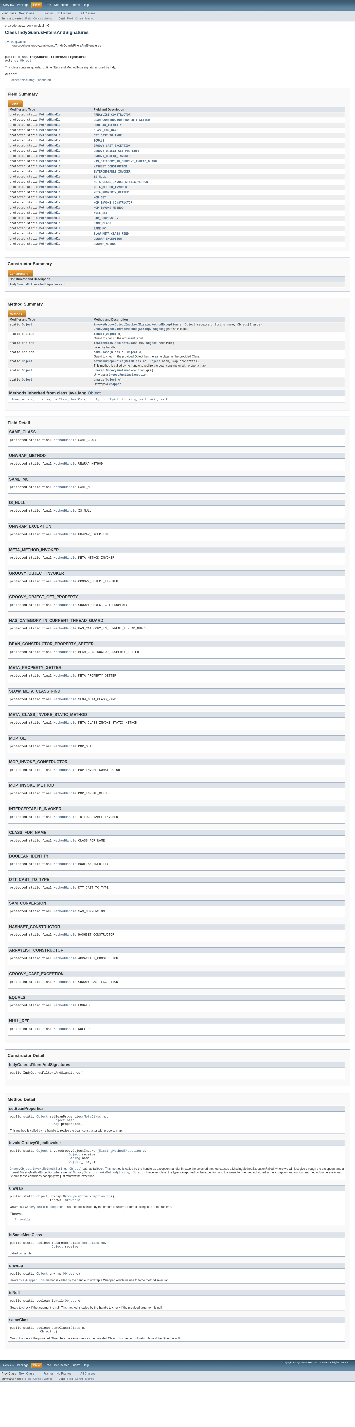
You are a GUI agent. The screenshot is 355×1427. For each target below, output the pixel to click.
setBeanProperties (109, 372)
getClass (61, 412)
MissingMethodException (158, 333)
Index (76, 5)
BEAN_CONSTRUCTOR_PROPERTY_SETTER (122, 122)
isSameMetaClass (107, 353)
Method (47, 18)
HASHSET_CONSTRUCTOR (110, 171)
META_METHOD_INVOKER (110, 192)
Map (175, 372)
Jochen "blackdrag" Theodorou (30, 81)
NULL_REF (101, 219)
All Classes (87, 13)
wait (143, 412)
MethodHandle (49, 116)
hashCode (78, 412)
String (219, 333)
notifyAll (111, 412)
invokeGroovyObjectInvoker (116, 333)
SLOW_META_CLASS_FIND (111, 241)
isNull (99, 343)
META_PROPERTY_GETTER (111, 198)
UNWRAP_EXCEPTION (108, 246)
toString (129, 412)
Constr (37, 18)
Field (28, 18)
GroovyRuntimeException (125, 382)
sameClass (101, 362)
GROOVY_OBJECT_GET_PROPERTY (116, 154)
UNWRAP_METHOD (105, 252)
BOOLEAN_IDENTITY (108, 127)
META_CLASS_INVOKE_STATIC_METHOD (121, 187)
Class (115, 362)
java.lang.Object (15, 42)
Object (26, 62)
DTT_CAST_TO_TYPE (108, 138)
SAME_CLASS (102, 230)
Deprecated (62, 5)
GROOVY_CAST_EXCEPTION (112, 149)
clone (14, 412)
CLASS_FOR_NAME (106, 133)
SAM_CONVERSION (106, 225)
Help (86, 5)
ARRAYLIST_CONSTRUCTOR (112, 116)
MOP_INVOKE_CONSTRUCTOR (113, 209)
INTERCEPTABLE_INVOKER (112, 176)
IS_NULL (100, 181)
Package (23, 5)
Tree (48, 5)
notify (94, 412)
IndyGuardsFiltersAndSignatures (36, 292)
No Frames (63, 13)
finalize (43, 412)
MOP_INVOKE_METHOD (109, 214)
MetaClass (130, 353)
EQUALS (99, 144)
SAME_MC (100, 236)
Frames (48, 13)
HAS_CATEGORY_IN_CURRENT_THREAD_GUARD (125, 165)
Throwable (71, 1239)
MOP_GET (100, 203)
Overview (7, 5)
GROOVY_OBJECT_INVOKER (112, 160)
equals (27, 412)
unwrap (99, 382)
